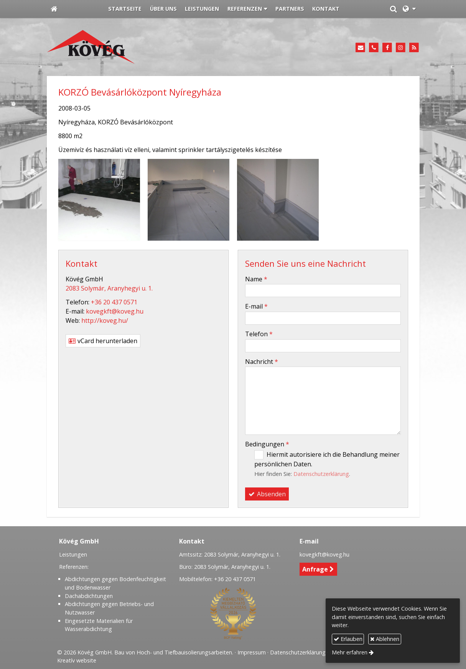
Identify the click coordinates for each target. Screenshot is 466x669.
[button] (409, 9)
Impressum (251, 652)
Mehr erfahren (349, 652)
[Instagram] (400, 47)
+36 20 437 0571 (114, 302)
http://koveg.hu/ (104, 320)
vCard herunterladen (103, 341)
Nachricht (261, 361)
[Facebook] (387, 47)
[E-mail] (360, 47)
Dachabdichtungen (89, 596)
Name (256, 279)
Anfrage (318, 569)
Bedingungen (267, 444)
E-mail (256, 306)
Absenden (267, 494)
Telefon (259, 334)
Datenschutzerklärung (321, 473)
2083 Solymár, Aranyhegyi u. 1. (109, 288)
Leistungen (73, 554)
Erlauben (348, 639)
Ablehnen (384, 639)
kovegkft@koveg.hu (114, 311)
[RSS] (414, 47)
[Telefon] (373, 47)
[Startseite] (54, 9)
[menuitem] (125, 9)
